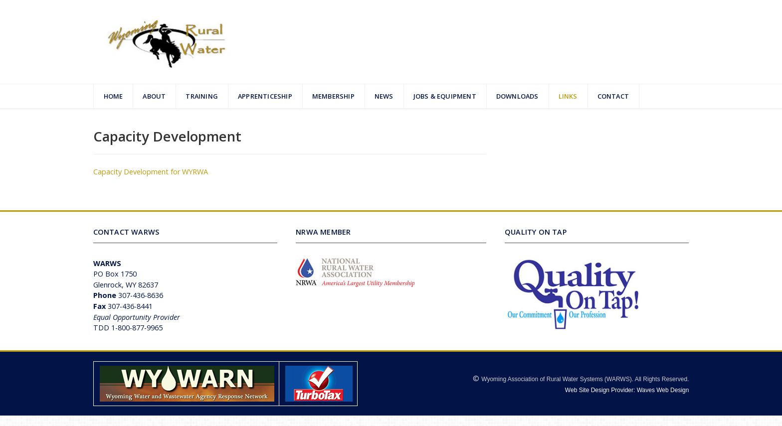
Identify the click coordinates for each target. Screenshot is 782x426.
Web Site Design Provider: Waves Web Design (627, 390)
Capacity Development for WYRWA (150, 171)
